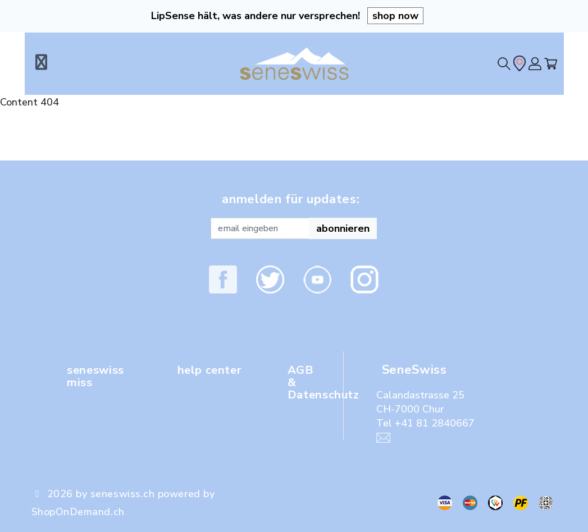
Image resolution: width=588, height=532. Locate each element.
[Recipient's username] (260, 228)
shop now (395, 15)
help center (212, 369)
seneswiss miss (98, 376)
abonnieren (343, 228)
